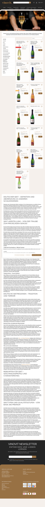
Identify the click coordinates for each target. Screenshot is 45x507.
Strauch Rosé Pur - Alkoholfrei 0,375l (35, 129)
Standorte (3, 485)
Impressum (3, 489)
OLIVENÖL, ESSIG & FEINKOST (5, 60)
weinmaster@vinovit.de (6, 476)
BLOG (4, 72)
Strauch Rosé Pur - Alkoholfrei (35, 85)
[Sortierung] (37, 38)
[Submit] (34, 457)
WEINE (4, 39)
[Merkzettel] (34, 3)
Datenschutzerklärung (5, 487)
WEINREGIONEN (6, 56)
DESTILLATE (5, 63)
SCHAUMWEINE (6, 53)
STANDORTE (5, 68)
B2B (4, 71)
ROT (4, 42)
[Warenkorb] (40, 3)
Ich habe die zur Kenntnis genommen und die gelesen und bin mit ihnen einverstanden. (23, 460)
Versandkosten (40, 48)
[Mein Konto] (36, 3)
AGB (36, 459)
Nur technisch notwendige (19, 255)
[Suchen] (30, 2)
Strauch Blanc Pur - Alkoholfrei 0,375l (21, 107)
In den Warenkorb (40, 51)
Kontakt (24, 471)
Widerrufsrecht (25, 474)
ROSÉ (4, 44)
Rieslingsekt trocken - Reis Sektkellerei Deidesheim (20, 85)
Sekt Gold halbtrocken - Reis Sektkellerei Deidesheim (21, 64)
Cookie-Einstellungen (5, 483)
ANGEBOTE (5, 66)
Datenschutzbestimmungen (19, 459)
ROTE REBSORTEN (5, 46)
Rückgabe (24, 473)
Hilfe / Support (4, 486)
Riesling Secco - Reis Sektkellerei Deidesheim (21, 42)
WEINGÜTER (5, 54)
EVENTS (5, 69)
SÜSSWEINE (5, 51)
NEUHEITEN (5, 65)
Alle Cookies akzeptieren (37, 255)
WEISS (4, 41)
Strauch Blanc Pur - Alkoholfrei (21, 128)
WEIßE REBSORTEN (5, 49)
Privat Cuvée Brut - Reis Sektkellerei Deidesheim (35, 64)
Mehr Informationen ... (32, 252)
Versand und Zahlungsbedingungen (29, 472)
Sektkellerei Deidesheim (26, 364)
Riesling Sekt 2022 (35, 106)
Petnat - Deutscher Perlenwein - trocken (20, 150)
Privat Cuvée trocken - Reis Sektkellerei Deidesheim (34, 42)
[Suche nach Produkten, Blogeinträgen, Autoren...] (21, 2)
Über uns (3, 484)
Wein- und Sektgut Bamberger (23, 338)
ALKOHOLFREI (6, 57)
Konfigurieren (28, 255)
